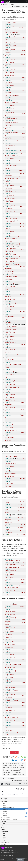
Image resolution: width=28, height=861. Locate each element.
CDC (2, 825)
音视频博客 (3, 844)
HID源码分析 (4, 811)
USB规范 (3, 829)
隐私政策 (26, 858)
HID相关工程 (4, 813)
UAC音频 (3, 823)
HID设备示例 (4, 815)
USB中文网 (12, 858)
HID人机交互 (4, 801)
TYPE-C (3, 827)
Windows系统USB (5, 842)
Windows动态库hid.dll (5, 817)
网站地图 (2, 859)
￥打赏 (14, 752)
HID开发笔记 (4, 805)
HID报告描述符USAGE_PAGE (7, 807)
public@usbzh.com (9, 855)
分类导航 (4, 799)
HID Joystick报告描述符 (7, 4)
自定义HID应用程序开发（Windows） (9, 819)
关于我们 (18, 858)
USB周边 (3, 835)
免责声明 (22, 858)
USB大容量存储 (4, 831)
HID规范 (3, 803)
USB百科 (3, 833)
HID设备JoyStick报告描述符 (19, 6)
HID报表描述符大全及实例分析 (7, 809)
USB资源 (3, 840)
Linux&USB (3, 821)
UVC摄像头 (3, 838)
